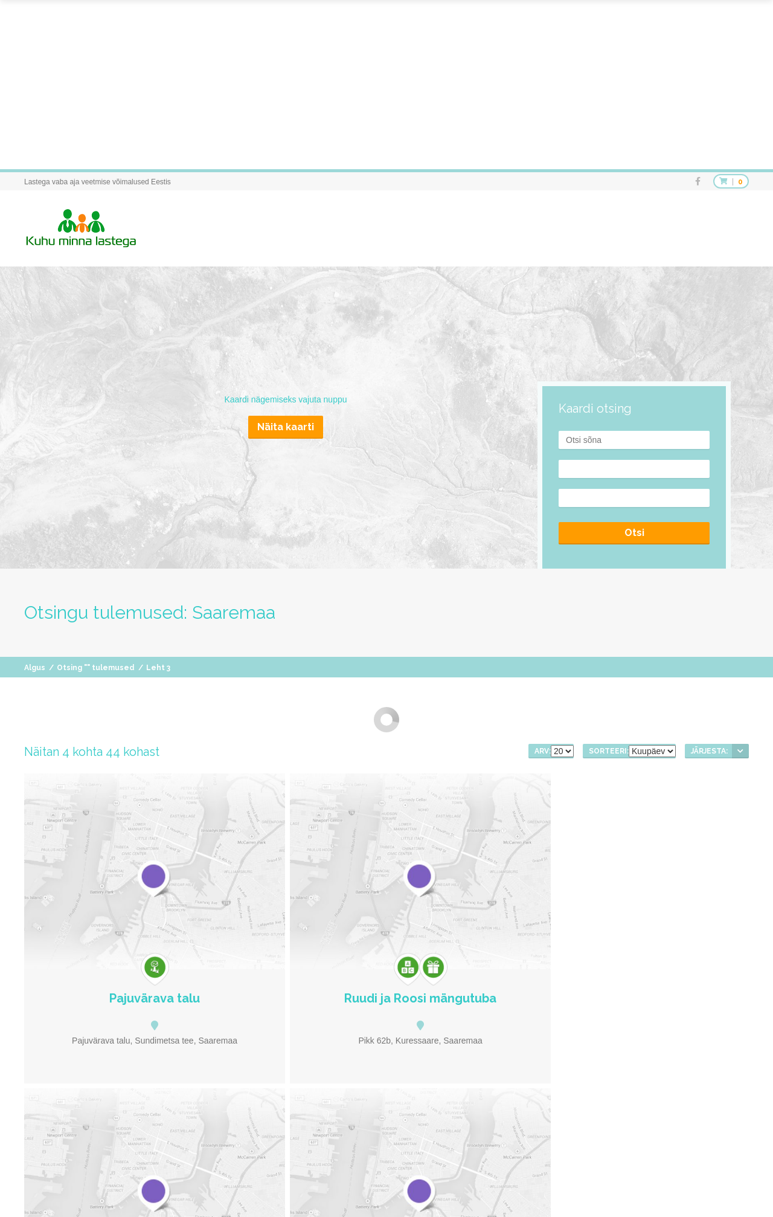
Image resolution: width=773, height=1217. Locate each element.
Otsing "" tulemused (96, 667)
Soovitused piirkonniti (602, 1187)
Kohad (441, 1187)
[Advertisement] (362, 84)
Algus (34, 667)
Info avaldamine (723, 1187)
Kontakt (736, 1199)
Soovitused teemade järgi (510, 1187)
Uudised (667, 1187)
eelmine (344, 1056)
